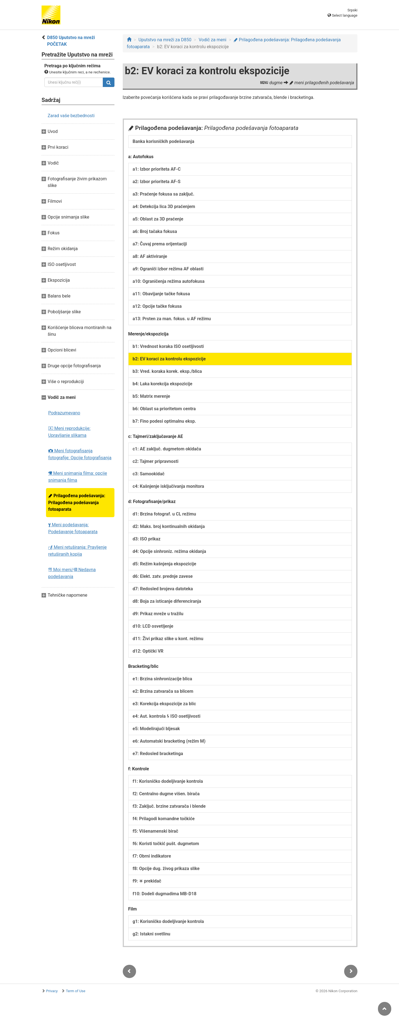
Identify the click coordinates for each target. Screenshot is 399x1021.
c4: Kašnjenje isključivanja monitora (168, 486)
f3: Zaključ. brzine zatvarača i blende (169, 806)
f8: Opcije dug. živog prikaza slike (166, 868)
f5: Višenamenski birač (155, 831)
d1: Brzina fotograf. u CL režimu (164, 514)
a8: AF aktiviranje (150, 256)
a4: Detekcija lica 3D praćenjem (164, 206)
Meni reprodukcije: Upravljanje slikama (69, 432)
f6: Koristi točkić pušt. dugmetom (166, 843)
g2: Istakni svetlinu (151, 934)
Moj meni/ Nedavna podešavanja (72, 573)
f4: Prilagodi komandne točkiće (164, 818)
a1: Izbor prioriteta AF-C (157, 169)
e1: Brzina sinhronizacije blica (162, 678)
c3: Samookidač (149, 473)
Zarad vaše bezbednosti (71, 115)
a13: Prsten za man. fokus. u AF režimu (172, 318)
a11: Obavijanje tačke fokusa (161, 293)
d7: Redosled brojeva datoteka (163, 588)
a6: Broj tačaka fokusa (155, 231)
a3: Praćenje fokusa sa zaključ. (164, 194)
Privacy (52, 991)
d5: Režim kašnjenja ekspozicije (164, 563)
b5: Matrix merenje (151, 396)
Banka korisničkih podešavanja (164, 141)
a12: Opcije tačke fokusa (157, 306)
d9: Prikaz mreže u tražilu (158, 613)
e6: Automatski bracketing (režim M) (169, 741)
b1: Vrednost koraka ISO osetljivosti (168, 346)
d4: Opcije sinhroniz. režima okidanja (169, 551)
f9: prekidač (147, 881)
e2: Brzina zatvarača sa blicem (163, 691)
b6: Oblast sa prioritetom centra (164, 408)
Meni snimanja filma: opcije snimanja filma (77, 477)
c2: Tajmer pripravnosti (156, 461)
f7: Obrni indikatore (152, 856)
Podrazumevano (64, 412)
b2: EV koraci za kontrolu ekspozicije (169, 358)
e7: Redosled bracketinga (158, 753)
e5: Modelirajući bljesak (156, 728)
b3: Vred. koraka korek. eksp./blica (167, 371)
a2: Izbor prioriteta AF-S (157, 181)
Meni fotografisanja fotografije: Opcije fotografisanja (79, 454)
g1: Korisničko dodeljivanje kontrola (168, 921)
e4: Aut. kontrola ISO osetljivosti (167, 716)
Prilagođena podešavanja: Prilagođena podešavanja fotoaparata (76, 502)
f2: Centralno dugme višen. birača (166, 793)
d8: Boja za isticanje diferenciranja (167, 601)
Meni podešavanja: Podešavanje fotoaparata (73, 528)
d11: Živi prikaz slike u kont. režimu (168, 638)
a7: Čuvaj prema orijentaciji (160, 244)
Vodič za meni (212, 39)
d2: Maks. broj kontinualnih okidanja (169, 526)
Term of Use (75, 991)
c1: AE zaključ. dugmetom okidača (167, 449)
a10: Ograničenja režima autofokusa (169, 281)
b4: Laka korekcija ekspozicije (163, 383)
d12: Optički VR (148, 651)
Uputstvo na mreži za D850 (165, 39)
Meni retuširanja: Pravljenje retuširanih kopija (77, 551)
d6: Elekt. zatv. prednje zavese (163, 576)
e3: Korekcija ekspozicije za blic (164, 703)
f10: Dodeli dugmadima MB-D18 (165, 893)
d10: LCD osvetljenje (153, 626)
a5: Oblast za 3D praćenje (158, 219)
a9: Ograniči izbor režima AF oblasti (168, 268)
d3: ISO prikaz (147, 539)
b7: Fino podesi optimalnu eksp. (164, 421)
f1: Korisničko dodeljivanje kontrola (168, 781)
